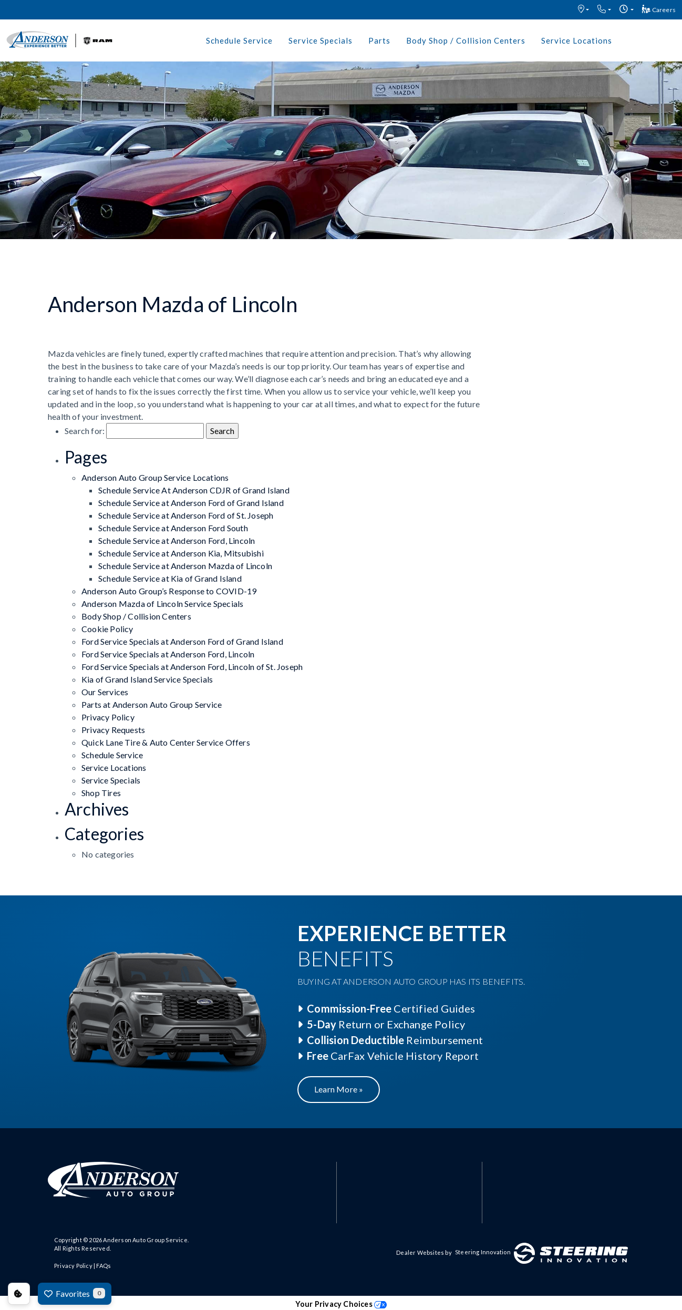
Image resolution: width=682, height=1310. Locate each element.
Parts (379, 40)
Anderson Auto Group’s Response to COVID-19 (168, 591)
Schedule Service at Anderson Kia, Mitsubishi (181, 553)
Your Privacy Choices (341, 1303)
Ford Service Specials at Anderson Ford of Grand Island (182, 641)
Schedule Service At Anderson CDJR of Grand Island (194, 490)
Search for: (85, 431)
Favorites (74, 1293)
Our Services (104, 692)
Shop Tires (101, 793)
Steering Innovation (483, 1252)
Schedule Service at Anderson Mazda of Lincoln (185, 566)
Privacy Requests (113, 730)
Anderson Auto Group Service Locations (155, 477)
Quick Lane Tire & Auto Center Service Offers (165, 742)
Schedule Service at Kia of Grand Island (170, 578)
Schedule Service (239, 40)
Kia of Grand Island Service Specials (147, 679)
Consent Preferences (19, 1294)
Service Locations (576, 40)
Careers (659, 9)
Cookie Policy (107, 629)
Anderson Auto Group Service (145, 1239)
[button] (583, 10)
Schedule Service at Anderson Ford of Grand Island (191, 503)
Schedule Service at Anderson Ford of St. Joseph (185, 515)
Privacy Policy (108, 717)
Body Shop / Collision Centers (465, 40)
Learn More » (338, 1089)
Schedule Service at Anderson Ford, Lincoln (176, 540)
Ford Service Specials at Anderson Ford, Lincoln (167, 654)
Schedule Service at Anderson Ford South (173, 528)
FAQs (103, 1265)
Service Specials (320, 40)
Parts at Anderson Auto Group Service (151, 704)
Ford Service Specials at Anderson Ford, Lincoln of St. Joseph (192, 667)
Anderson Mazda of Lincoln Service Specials (162, 603)
